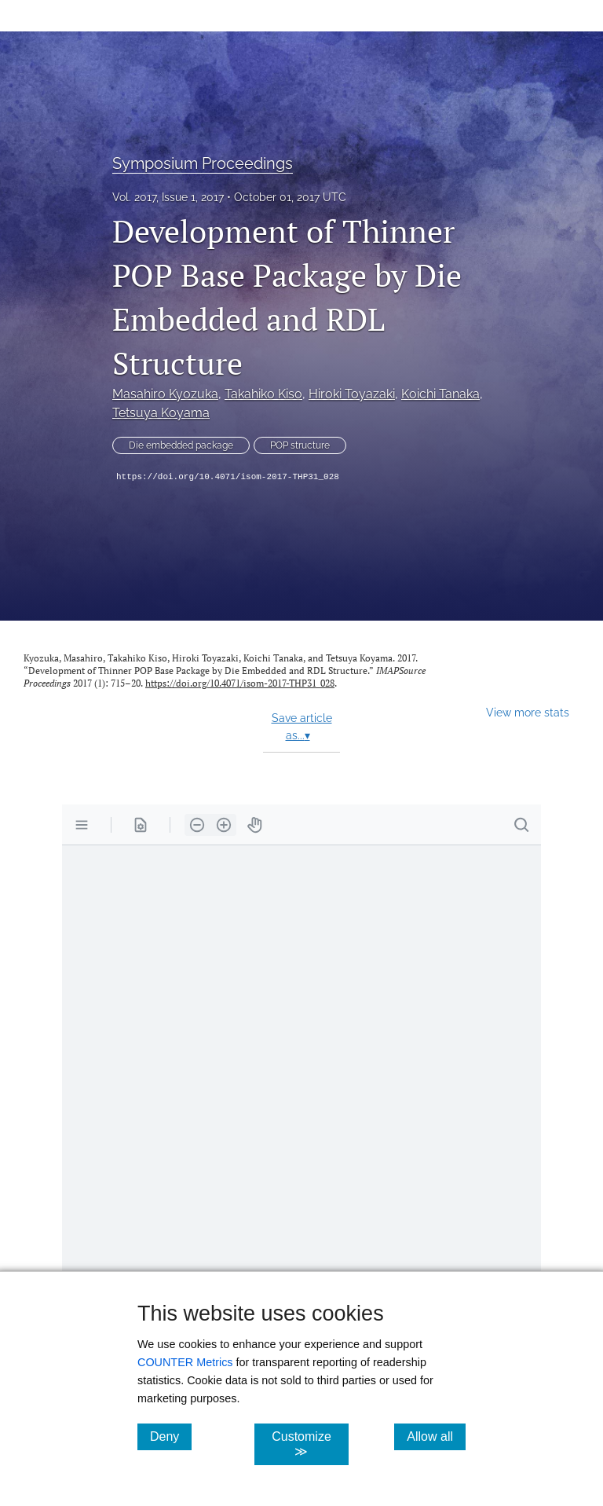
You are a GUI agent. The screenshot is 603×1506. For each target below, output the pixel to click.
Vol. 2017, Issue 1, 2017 (168, 197)
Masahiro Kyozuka (165, 394)
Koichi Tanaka (440, 394)
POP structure (300, 445)
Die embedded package (181, 445)
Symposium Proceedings (202, 163)
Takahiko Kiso (263, 394)
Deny (171, 1436)
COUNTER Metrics (185, 1362)
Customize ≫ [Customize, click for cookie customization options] (310, 1444)
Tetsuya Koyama (161, 412)
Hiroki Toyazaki (352, 394)
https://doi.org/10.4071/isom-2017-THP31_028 (227, 477)
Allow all (436, 1436)
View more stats (527, 712)
